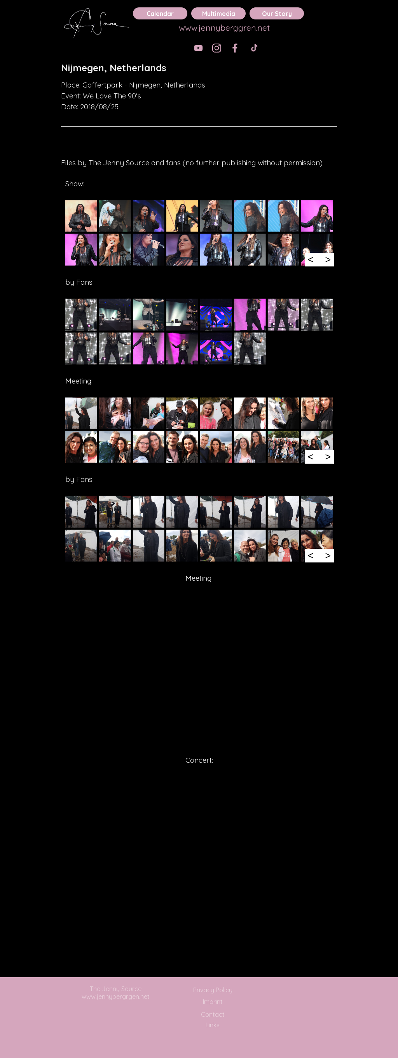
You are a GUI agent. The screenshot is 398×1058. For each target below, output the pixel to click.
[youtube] (198, 48)
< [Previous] (311, 259)
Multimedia (218, 14)
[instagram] (216, 48)
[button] (81, 216)
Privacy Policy (212, 990)
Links (213, 1025)
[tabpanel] (199, 68)
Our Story (277, 14)
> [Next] (328, 259)
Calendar (160, 14)
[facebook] (235, 48)
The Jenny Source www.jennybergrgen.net (116, 992)
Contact (213, 1014)
